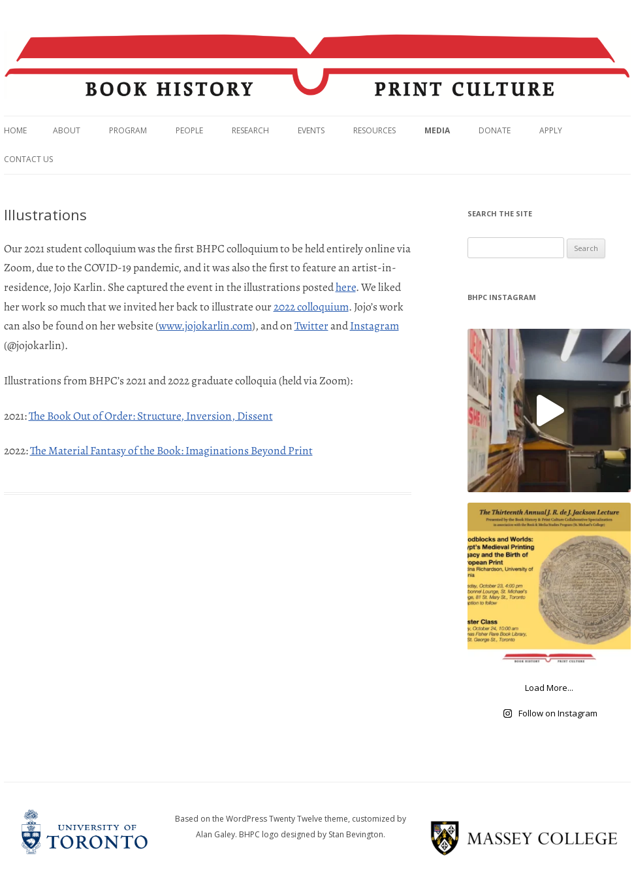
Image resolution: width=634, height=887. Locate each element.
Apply (550, 130)
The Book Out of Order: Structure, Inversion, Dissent (151, 416)
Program (128, 130)
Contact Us (28, 159)
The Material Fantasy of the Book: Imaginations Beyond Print (171, 450)
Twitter (311, 325)
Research (250, 130)
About (66, 130)
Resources (374, 130)
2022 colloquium (311, 306)
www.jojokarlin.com (205, 325)
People (189, 130)
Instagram (374, 325)
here (346, 287)
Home (15, 130)
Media (437, 130)
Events (311, 130)
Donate (495, 130)
